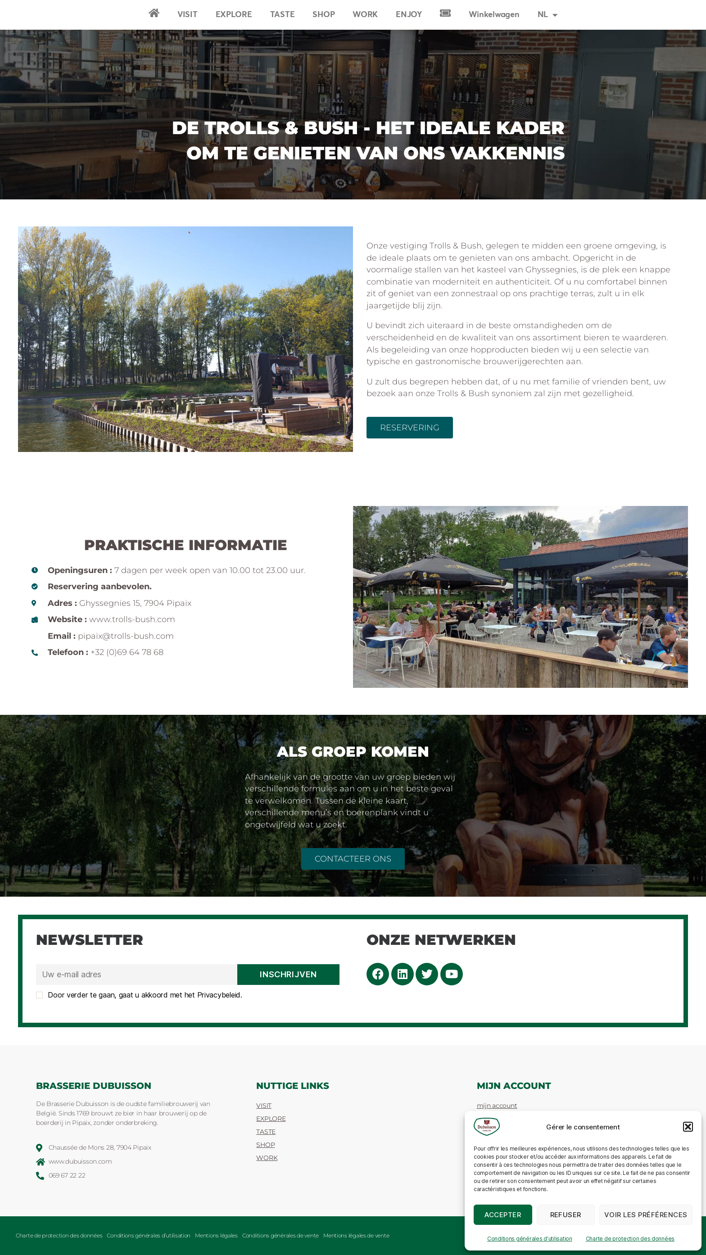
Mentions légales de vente (356, 1235)
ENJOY (409, 15)
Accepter (502, 1214)
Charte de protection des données (630, 1238)
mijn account (497, 1106)
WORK (365, 15)
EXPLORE (234, 15)
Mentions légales (216, 1235)
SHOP (323, 15)
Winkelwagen (494, 15)
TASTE (282, 15)
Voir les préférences (646, 1214)
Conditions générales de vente (280, 1235)
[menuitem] (547, 15)
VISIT (187, 15)
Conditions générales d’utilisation (529, 1238)
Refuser (566, 1214)
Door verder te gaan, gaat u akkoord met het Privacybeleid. (139, 994)
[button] (687, 1126)
